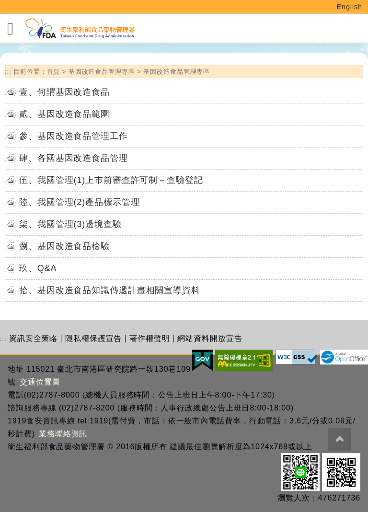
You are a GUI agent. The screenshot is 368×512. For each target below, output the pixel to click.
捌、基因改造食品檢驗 (64, 246)
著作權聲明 (149, 338)
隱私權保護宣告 (93, 338)
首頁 (53, 71)
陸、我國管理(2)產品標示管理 (79, 202)
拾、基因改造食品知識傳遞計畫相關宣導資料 (109, 290)
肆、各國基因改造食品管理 (73, 158)
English (350, 7)
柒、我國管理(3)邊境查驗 (70, 224)
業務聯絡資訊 (63, 434)
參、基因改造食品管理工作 (73, 136)
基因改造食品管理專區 (102, 71)
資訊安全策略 (33, 338)
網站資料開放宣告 (209, 338)
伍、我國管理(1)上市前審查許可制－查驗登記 (111, 180)
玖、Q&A (38, 268)
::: (8, 71)
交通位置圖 (40, 382)
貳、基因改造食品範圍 (64, 114)
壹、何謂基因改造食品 (64, 92)
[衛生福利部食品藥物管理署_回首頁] (79, 28)
